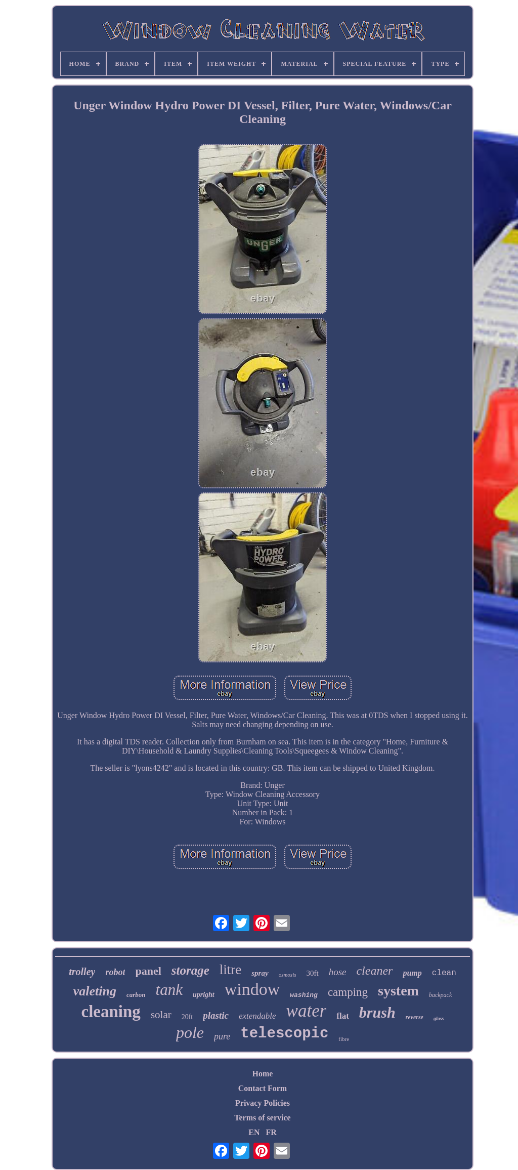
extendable (257, 1016)
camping (348, 992)
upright (203, 994)
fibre (343, 1039)
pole (190, 1032)
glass (439, 1018)
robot (115, 972)
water (306, 1011)
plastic (216, 1015)
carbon (136, 994)
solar (161, 1015)
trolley (82, 971)
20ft (187, 1017)
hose (338, 972)
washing (304, 995)
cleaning (111, 1011)
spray (259, 973)
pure (222, 1036)
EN (254, 1132)
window (252, 989)
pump (412, 973)
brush (377, 1012)
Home (262, 1073)
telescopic (284, 1033)
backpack (440, 994)
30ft (312, 973)
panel (148, 971)
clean (444, 973)
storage (190, 970)
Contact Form (262, 1088)
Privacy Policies (262, 1103)
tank (169, 989)
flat (342, 1016)
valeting (94, 991)
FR (271, 1132)
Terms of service (262, 1117)
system (398, 990)
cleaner (374, 970)
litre (230, 969)
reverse (414, 1017)
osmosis (287, 975)
